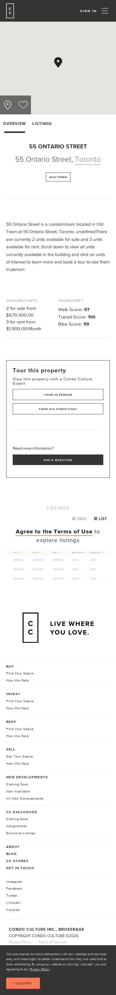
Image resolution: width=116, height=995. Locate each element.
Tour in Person (58, 394)
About (13, 846)
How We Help (17, 680)
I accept (23, 983)
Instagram (14, 881)
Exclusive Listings (20, 833)
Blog (11, 854)
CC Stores (17, 861)
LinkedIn (13, 902)
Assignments (16, 826)
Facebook (14, 888)
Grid (79, 519)
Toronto (88, 159)
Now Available (18, 791)
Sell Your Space (19, 756)
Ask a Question (58, 460)
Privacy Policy (39, 969)
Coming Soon (17, 784)
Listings (42, 123)
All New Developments (24, 798)
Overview (14, 123)
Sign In (88, 11)
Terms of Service (52, 942)
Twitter (12, 895)
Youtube (13, 910)
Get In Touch (20, 868)
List (100, 519)
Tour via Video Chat (58, 409)
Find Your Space (20, 673)
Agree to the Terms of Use (54, 531)
